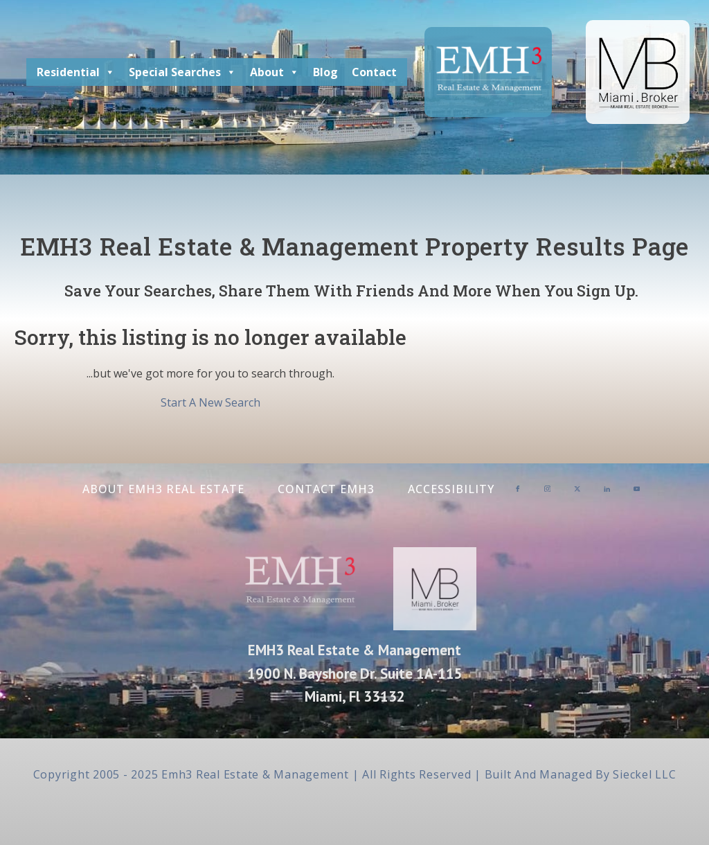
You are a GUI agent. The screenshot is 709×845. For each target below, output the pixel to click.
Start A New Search (210, 402)
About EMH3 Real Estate (163, 489)
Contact (374, 72)
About (274, 72)
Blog (325, 72)
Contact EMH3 (326, 489)
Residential (76, 72)
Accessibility (451, 489)
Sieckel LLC (644, 774)
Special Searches (182, 72)
